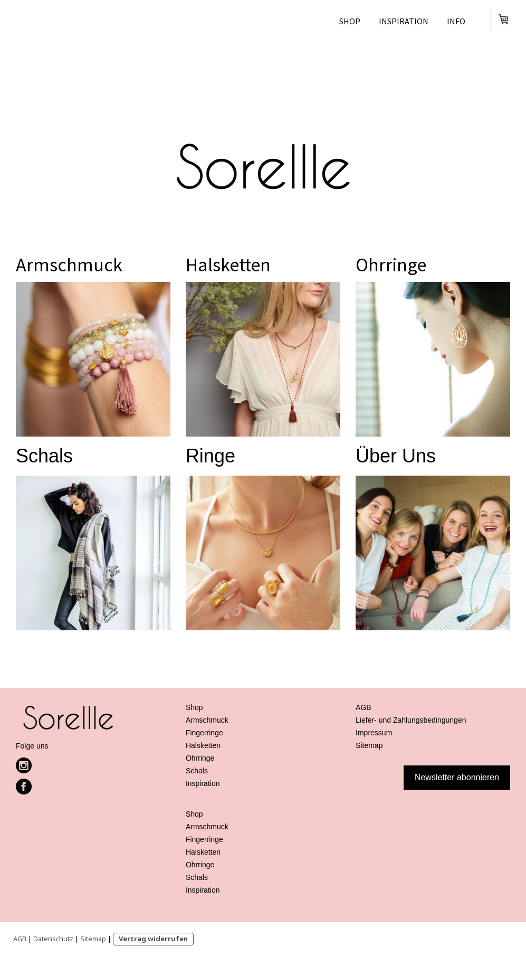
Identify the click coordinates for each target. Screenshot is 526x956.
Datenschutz (53, 938)
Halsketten (228, 265)
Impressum (374, 732)
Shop (349, 21)
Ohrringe (391, 265)
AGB (19, 938)
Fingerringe (204, 732)
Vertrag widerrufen (153, 938)
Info (456, 21)
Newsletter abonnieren (457, 777)
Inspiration (403, 21)
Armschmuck (69, 265)
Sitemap (93, 938)
